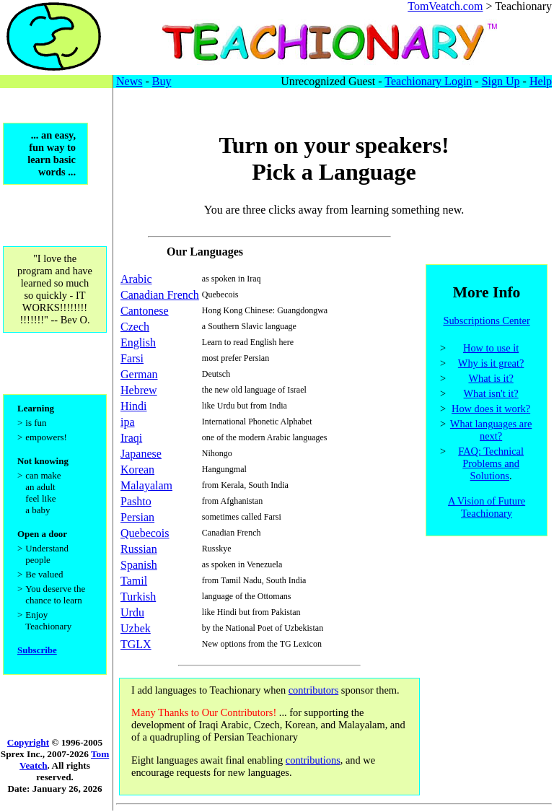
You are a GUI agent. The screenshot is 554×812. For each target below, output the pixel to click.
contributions (313, 760)
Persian (137, 517)
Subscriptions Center (486, 322)
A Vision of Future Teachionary (486, 509)
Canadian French (159, 295)
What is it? (490, 380)
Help (540, 81)
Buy (162, 81)
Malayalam (146, 485)
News (129, 81)
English (138, 342)
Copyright (28, 743)
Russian (138, 549)
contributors (314, 690)
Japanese (141, 454)
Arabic (136, 279)
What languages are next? (491, 432)
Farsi (132, 358)
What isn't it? (491, 395)
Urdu (132, 612)
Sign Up (501, 81)
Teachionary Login (428, 81)
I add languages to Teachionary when (210, 690)
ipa (127, 422)
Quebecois (145, 533)
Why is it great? (491, 365)
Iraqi (131, 438)
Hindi (133, 406)
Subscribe (37, 660)
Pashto (135, 501)
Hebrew (138, 390)
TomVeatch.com (445, 6)
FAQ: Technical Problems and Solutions (491, 466)
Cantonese (144, 311)
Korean (137, 469)
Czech (134, 326)
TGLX (135, 644)
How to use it (491, 350)
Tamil (133, 581)
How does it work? (491, 410)
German (139, 374)
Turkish (138, 596)
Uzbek (135, 628)
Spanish (138, 565)
